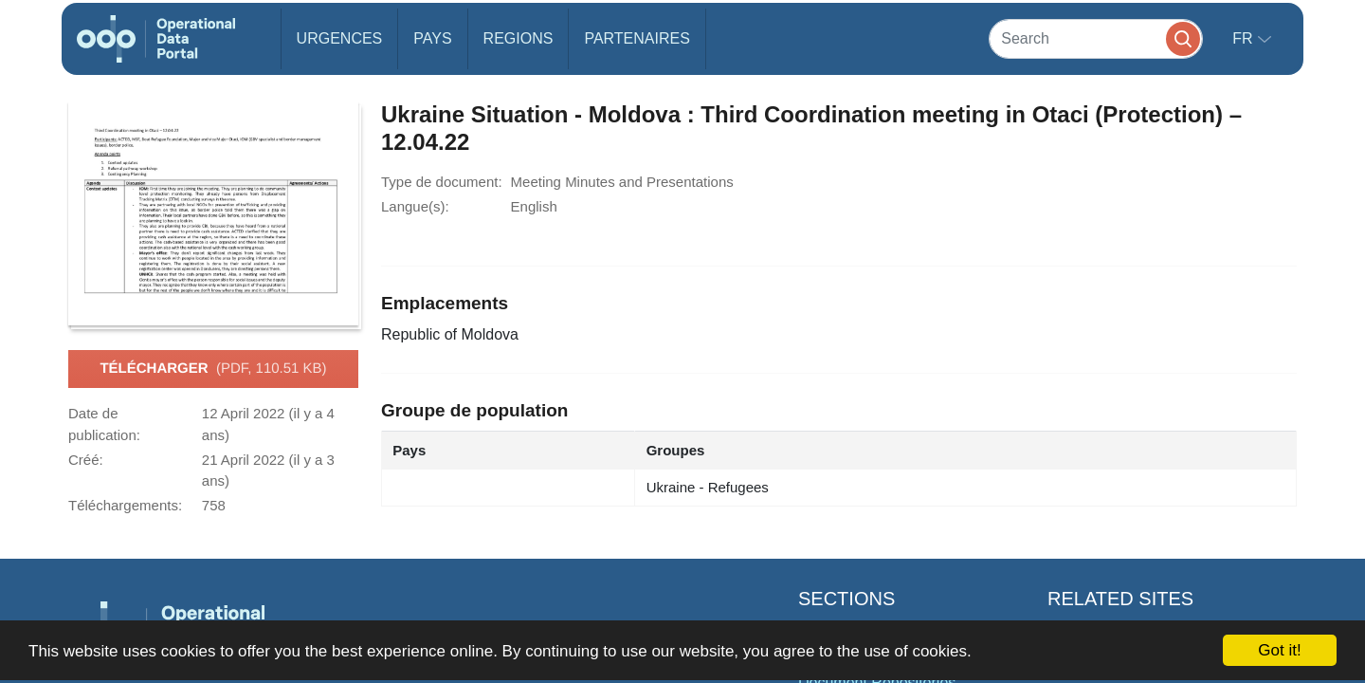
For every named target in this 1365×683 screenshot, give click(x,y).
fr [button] (1244, 38)
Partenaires (636, 38)
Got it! (1279, 650)
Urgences (340, 38)
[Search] (1096, 38)
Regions (518, 38)
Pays (432, 38)
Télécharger (213, 369)
